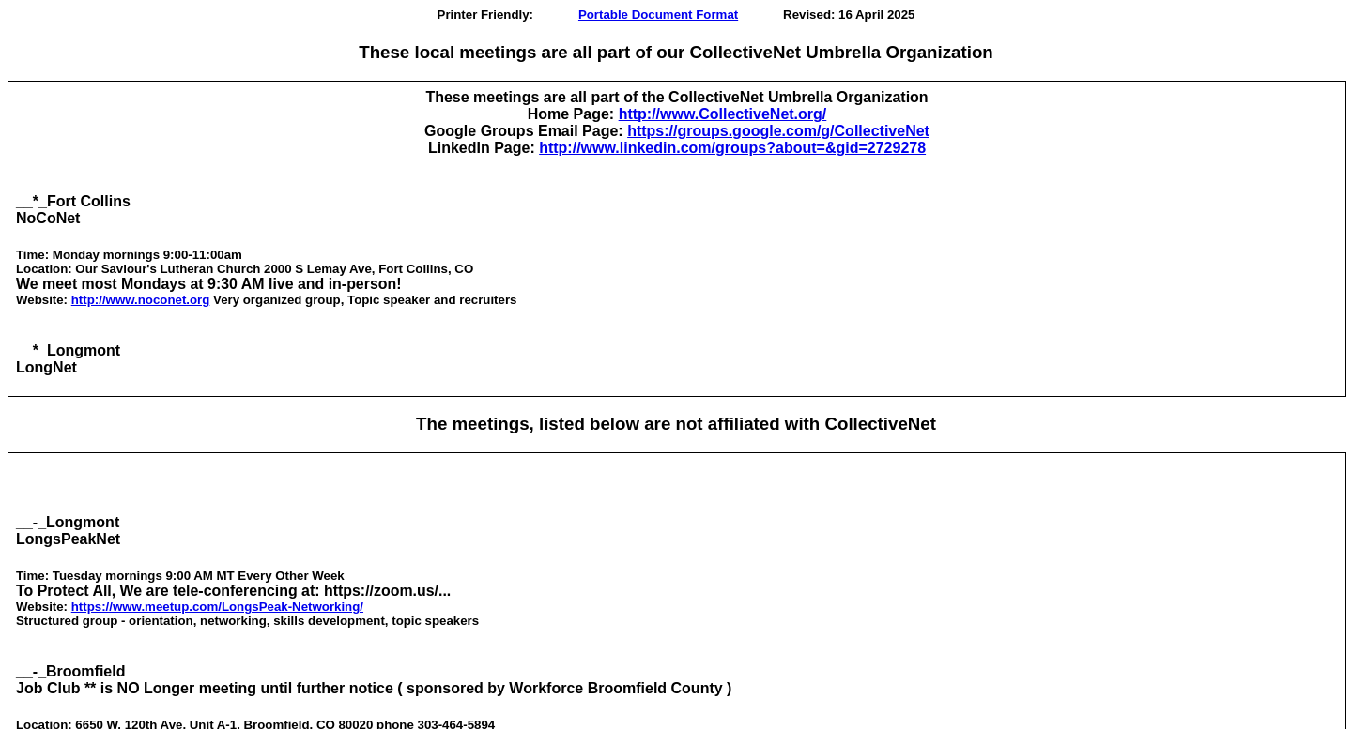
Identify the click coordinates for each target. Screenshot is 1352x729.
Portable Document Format (658, 15)
